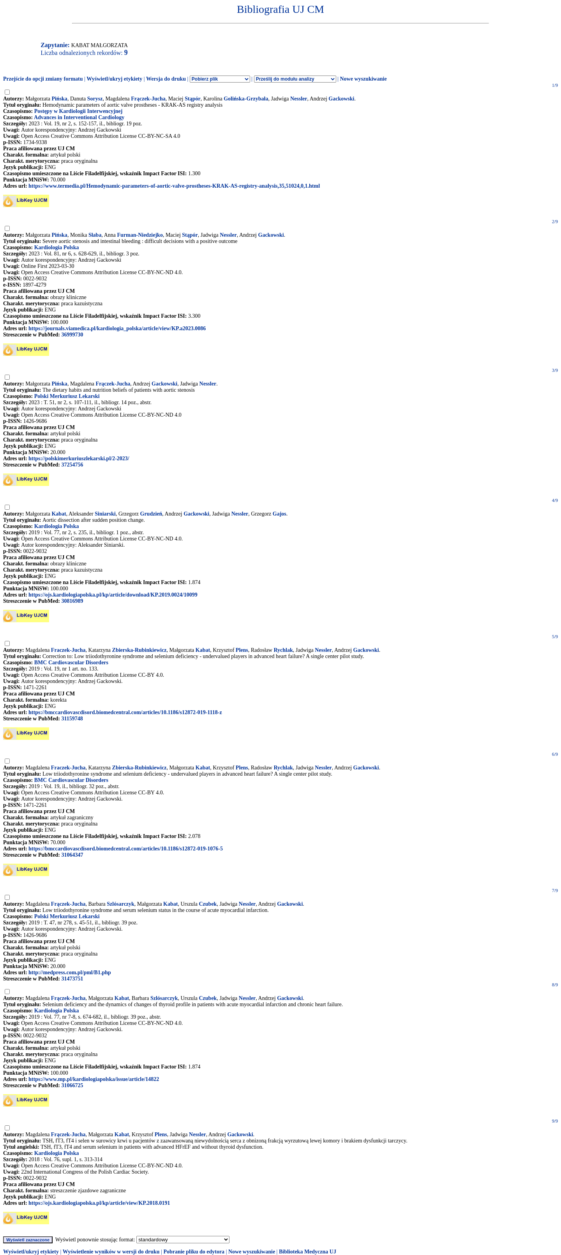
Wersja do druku (166, 79)
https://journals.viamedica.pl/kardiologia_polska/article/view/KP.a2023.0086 (117, 328)
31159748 (72, 719)
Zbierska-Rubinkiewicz (139, 650)
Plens (242, 650)
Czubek (208, 904)
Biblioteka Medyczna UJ (307, 1252)
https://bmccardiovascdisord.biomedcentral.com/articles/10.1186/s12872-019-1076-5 (125, 849)
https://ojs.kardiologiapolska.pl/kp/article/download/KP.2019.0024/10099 (113, 595)
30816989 (72, 601)
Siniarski (105, 514)
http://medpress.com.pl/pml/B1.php (69, 972)
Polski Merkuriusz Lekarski (67, 396)
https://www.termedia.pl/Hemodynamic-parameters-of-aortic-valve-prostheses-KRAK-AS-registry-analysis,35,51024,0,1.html (174, 186)
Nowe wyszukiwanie (363, 79)
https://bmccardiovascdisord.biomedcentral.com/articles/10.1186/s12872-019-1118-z (125, 712)
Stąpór (192, 99)
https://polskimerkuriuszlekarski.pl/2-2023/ (78, 458)
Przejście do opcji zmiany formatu (43, 79)
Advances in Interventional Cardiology (79, 117)
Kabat (58, 514)
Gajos (279, 514)
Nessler (298, 99)
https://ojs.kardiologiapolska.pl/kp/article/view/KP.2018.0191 (99, 1203)
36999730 (72, 335)
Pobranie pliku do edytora (193, 1252)
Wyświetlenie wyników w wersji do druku (111, 1252)
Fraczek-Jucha (68, 650)
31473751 (72, 979)
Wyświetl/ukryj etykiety (114, 79)
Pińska (59, 99)
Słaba (94, 235)
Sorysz (95, 99)
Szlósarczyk (120, 904)
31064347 (72, 855)
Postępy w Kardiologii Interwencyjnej (78, 111)
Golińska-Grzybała (246, 99)
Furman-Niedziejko (139, 235)
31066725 (72, 1085)
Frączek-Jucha (148, 99)
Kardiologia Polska (56, 247)
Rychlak (283, 650)
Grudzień (151, 514)
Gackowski (341, 99)
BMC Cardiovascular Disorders (71, 662)
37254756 (72, 465)
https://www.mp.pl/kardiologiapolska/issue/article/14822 (93, 1079)
